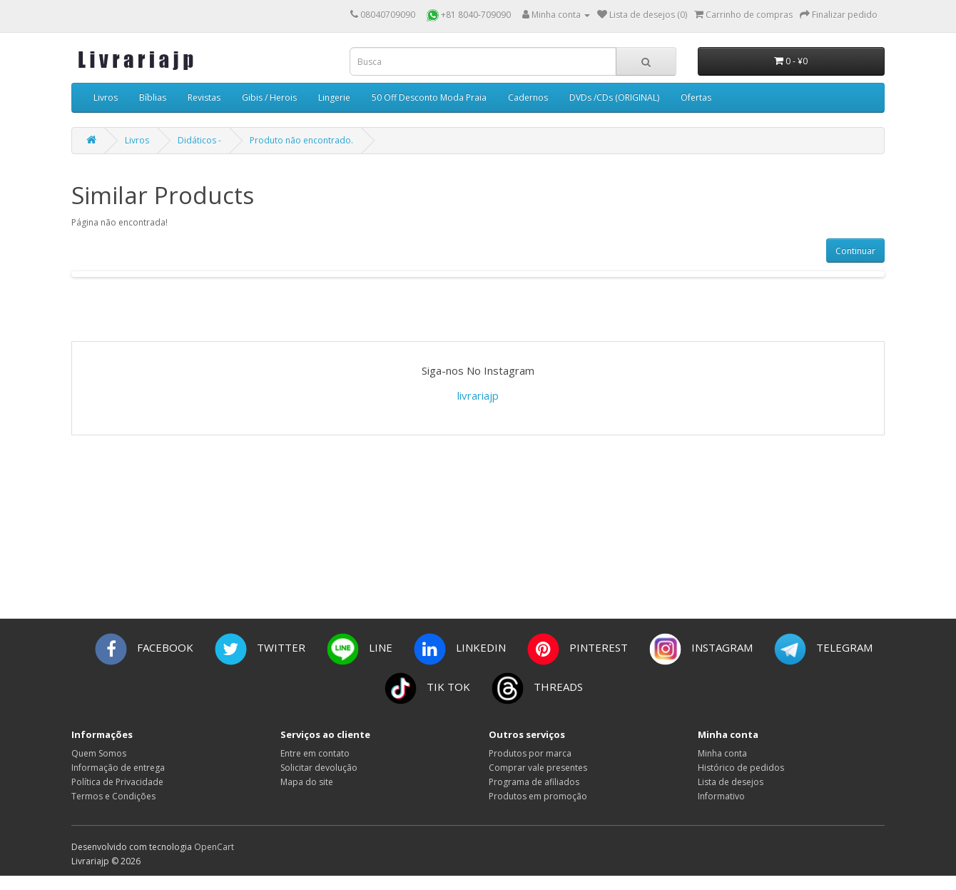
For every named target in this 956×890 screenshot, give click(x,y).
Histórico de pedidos (741, 768)
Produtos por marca (530, 753)
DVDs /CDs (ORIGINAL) (614, 97)
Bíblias (152, 97)
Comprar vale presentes (538, 768)
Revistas (204, 97)
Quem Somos (98, 753)
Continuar (855, 251)
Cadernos (528, 97)
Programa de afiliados (534, 782)
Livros (105, 97)
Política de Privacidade (117, 782)
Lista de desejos (730, 782)
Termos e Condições (113, 796)
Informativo (721, 796)
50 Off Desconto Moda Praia (429, 97)
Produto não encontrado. (301, 140)
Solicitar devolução (318, 768)
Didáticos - (199, 140)
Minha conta (722, 753)
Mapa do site (306, 782)
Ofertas (696, 97)
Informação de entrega (118, 768)
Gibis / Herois (269, 97)
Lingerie (334, 97)
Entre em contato (315, 753)
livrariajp (478, 395)
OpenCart (214, 847)
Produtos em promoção (538, 796)
